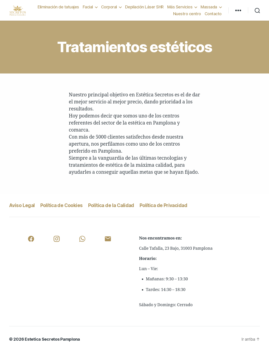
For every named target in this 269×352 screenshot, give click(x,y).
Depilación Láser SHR (144, 7)
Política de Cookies (61, 205)
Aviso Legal (22, 205)
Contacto (213, 13)
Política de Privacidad (163, 205)
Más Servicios (180, 7)
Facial (88, 7)
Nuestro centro (187, 13)
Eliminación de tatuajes (58, 7)
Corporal (109, 7)
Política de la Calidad (111, 205)
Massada (209, 7)
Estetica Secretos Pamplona (52, 339)
